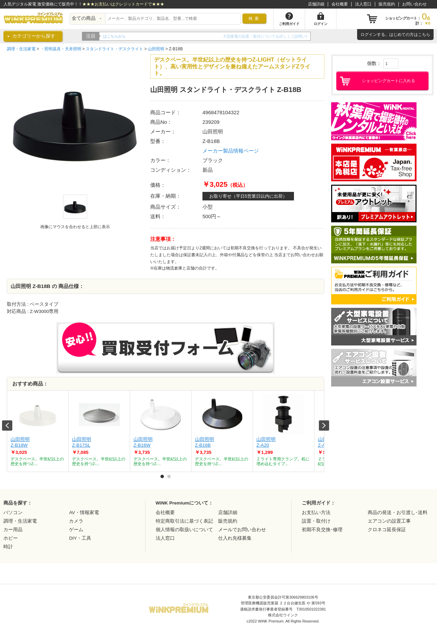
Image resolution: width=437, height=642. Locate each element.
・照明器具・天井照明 (60, 49)
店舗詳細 (316, 4)
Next (324, 425)
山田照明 (156, 49)
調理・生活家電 (21, 49)
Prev (7, 425)
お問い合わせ (414, 4)
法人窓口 (363, 4)
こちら (424, 34)
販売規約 (387, 4)
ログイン (369, 34)
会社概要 (340, 4)
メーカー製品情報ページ (230, 151)
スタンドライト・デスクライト (114, 49)
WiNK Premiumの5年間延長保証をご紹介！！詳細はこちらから (156, 36)
